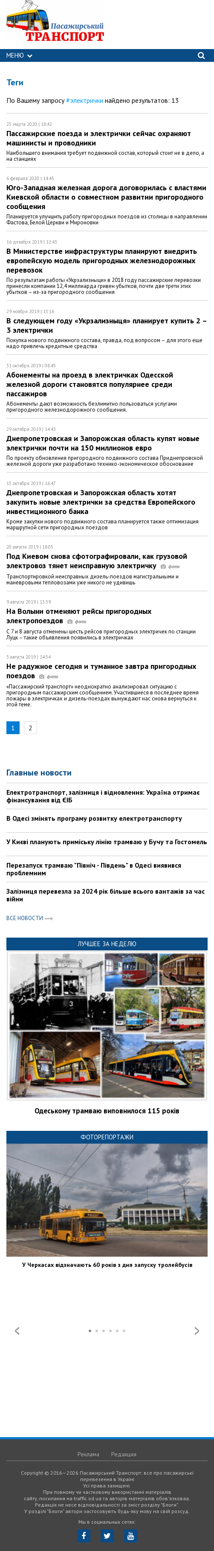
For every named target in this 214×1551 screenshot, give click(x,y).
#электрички (84, 100)
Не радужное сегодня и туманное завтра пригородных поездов (101, 670)
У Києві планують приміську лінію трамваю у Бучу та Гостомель (106, 841)
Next (197, 1331)
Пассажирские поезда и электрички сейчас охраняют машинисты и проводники (98, 138)
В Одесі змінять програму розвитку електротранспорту (94, 818)
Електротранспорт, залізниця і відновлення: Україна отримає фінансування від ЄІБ (103, 796)
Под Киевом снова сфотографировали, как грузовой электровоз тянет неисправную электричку (96, 560)
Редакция (123, 1454)
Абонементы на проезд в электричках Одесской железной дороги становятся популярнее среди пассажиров (89, 384)
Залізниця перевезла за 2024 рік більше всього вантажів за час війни (105, 895)
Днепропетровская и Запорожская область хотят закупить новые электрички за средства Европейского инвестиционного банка (100, 502)
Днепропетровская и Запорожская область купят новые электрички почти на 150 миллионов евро (103, 443)
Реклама (88, 1454)
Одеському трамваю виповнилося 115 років (107, 1110)
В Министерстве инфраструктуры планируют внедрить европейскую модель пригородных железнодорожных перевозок (101, 260)
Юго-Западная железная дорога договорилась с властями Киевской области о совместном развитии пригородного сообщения (106, 197)
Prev (17, 1331)
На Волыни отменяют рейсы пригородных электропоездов (78, 615)
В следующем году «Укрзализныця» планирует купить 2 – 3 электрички (106, 325)
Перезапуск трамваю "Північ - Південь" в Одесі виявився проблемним (93, 869)
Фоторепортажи (107, 1137)
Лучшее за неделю (107, 944)
